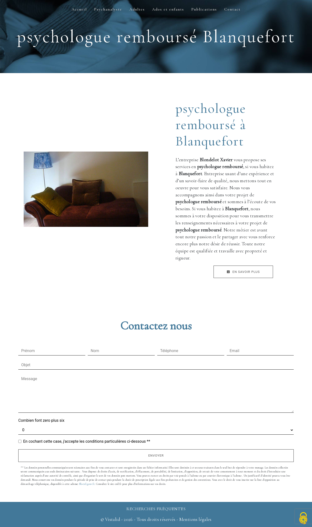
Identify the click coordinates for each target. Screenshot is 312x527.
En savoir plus (243, 272)
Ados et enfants (168, 9)
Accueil (79, 9)
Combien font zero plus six (41, 420)
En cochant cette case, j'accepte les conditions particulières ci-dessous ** (86, 441)
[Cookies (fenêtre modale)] (303, 518)
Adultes (137, 9)
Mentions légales (195, 519)
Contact (232, 9)
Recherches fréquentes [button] (156, 508)
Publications (204, 9)
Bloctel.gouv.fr (87, 484)
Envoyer (156, 455)
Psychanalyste (108, 9)
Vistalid (112, 519)
